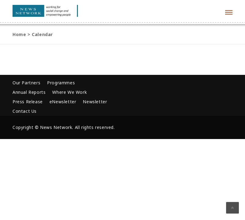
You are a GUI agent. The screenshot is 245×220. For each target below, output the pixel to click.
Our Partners (26, 83)
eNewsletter (62, 102)
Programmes (61, 83)
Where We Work (69, 92)
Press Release (28, 102)
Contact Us (25, 111)
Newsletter (95, 102)
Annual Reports (29, 92)
